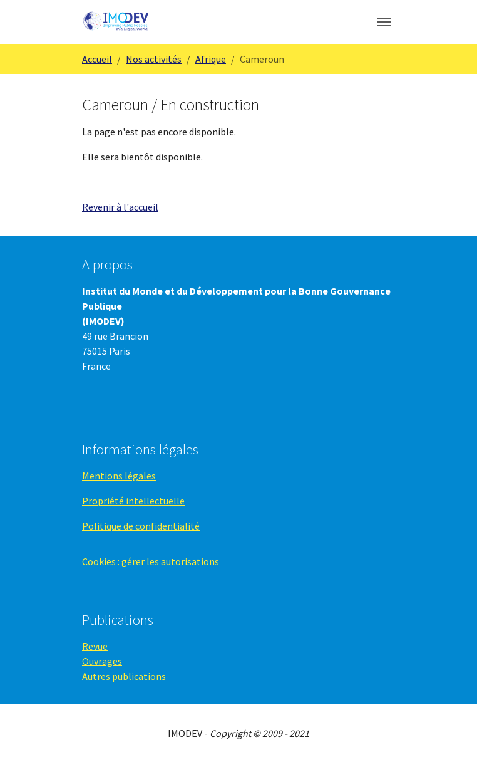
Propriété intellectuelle (133, 500)
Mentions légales (119, 475)
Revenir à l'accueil (120, 207)
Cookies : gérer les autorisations (150, 561)
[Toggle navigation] (384, 22)
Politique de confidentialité (141, 525)
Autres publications (124, 676)
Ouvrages (102, 661)
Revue (95, 646)
